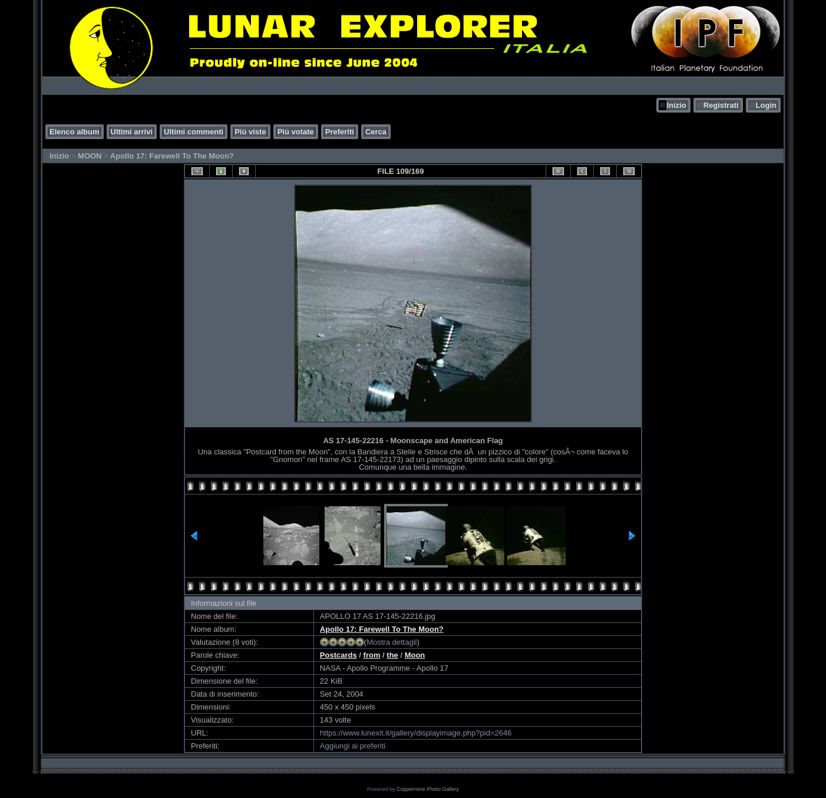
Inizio (676, 105)
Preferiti (339, 131)
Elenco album (74, 131)
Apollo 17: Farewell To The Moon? (172, 155)
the (392, 655)
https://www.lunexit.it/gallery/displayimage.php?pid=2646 (416, 732)
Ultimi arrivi (132, 131)
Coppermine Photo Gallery (428, 789)
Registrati (721, 105)
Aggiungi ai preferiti (352, 745)
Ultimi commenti (193, 131)
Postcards (338, 655)
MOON (89, 155)
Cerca (375, 131)
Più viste (250, 131)
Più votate (295, 131)
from (372, 655)
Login (766, 105)
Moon (415, 655)
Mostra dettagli (391, 642)
